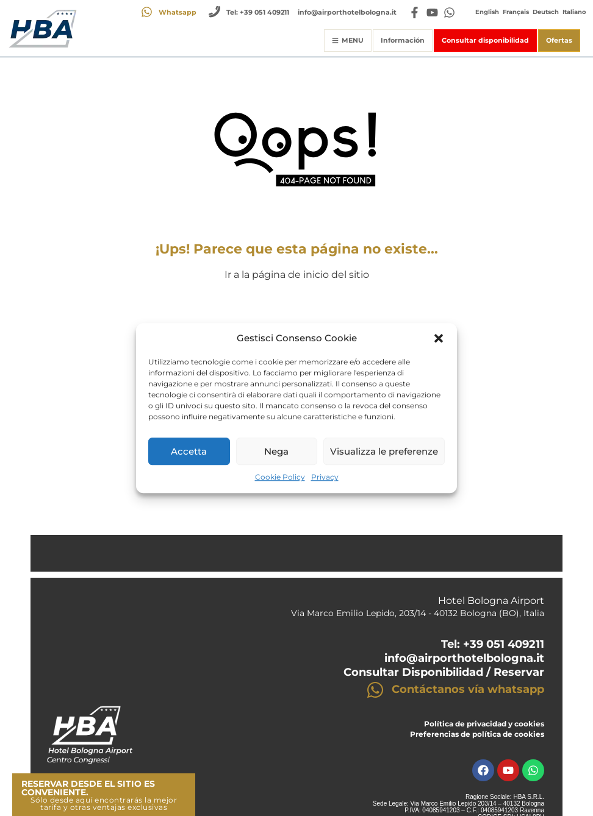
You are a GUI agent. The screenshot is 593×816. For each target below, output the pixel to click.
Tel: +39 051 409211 (492, 644)
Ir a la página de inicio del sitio (297, 274)
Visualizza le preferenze (384, 451)
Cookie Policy (280, 477)
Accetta (189, 451)
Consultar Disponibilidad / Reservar (443, 672)
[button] (439, 338)
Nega (276, 451)
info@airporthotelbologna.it (464, 658)
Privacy (325, 477)
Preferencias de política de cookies (477, 734)
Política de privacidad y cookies (484, 723)
